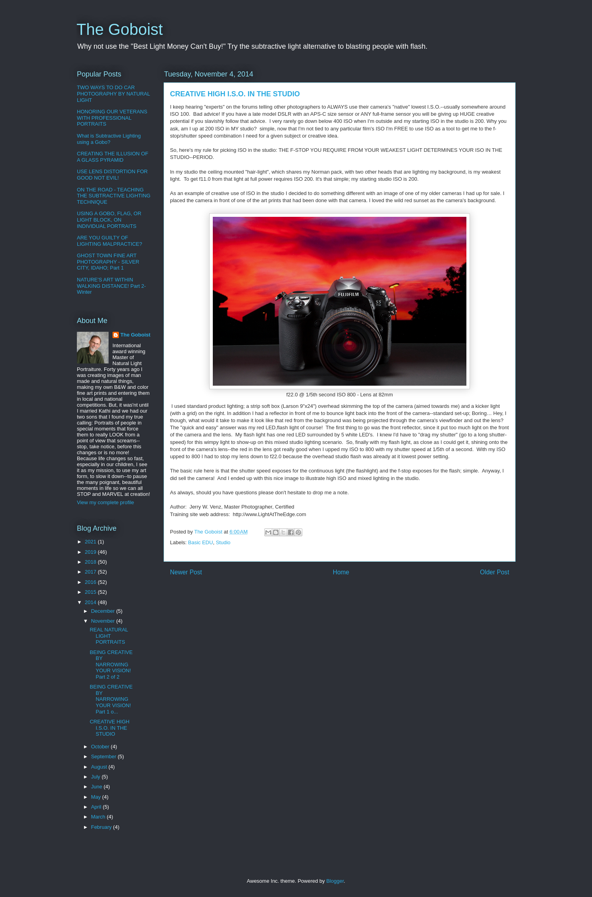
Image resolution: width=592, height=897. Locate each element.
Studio (223, 542)
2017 (91, 572)
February (102, 827)
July (96, 777)
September (104, 756)
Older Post (494, 572)
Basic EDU (200, 542)
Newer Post (186, 572)
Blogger (335, 881)
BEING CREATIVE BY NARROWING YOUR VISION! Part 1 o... (111, 699)
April (97, 807)
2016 (91, 582)
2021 (91, 542)
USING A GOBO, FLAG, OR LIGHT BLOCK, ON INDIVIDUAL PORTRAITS (109, 219)
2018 (91, 562)
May (96, 797)
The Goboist (119, 29)
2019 (91, 552)
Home (341, 572)
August (100, 767)
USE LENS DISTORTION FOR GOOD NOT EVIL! (112, 174)
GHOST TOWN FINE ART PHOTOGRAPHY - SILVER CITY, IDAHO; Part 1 (108, 261)
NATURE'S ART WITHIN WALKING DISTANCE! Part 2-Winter (111, 286)
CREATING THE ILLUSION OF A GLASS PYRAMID (112, 157)
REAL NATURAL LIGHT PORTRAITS (109, 636)
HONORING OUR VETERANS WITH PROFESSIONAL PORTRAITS (112, 118)
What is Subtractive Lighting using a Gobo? (109, 139)
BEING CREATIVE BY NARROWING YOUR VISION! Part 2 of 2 (111, 664)
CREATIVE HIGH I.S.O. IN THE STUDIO (109, 728)
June (97, 787)
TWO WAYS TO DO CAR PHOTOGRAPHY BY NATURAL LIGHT (113, 93)
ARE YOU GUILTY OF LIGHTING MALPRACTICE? (109, 241)
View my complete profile (105, 502)
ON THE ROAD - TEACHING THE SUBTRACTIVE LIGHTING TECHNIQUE (114, 196)
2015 (91, 592)
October (101, 747)
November (103, 621)
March (99, 817)
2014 (91, 602)
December (103, 611)
